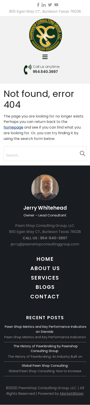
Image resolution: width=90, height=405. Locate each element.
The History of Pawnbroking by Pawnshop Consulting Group (45, 348)
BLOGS (45, 287)
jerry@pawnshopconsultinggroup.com (45, 244)
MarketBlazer (72, 393)
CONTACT (45, 296)
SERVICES (45, 277)
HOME (45, 259)
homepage (13, 127)
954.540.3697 (45, 71)
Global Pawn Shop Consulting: (45, 365)
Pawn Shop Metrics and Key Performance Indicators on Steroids (45, 329)
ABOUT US (45, 268)
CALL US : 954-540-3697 (45, 238)
